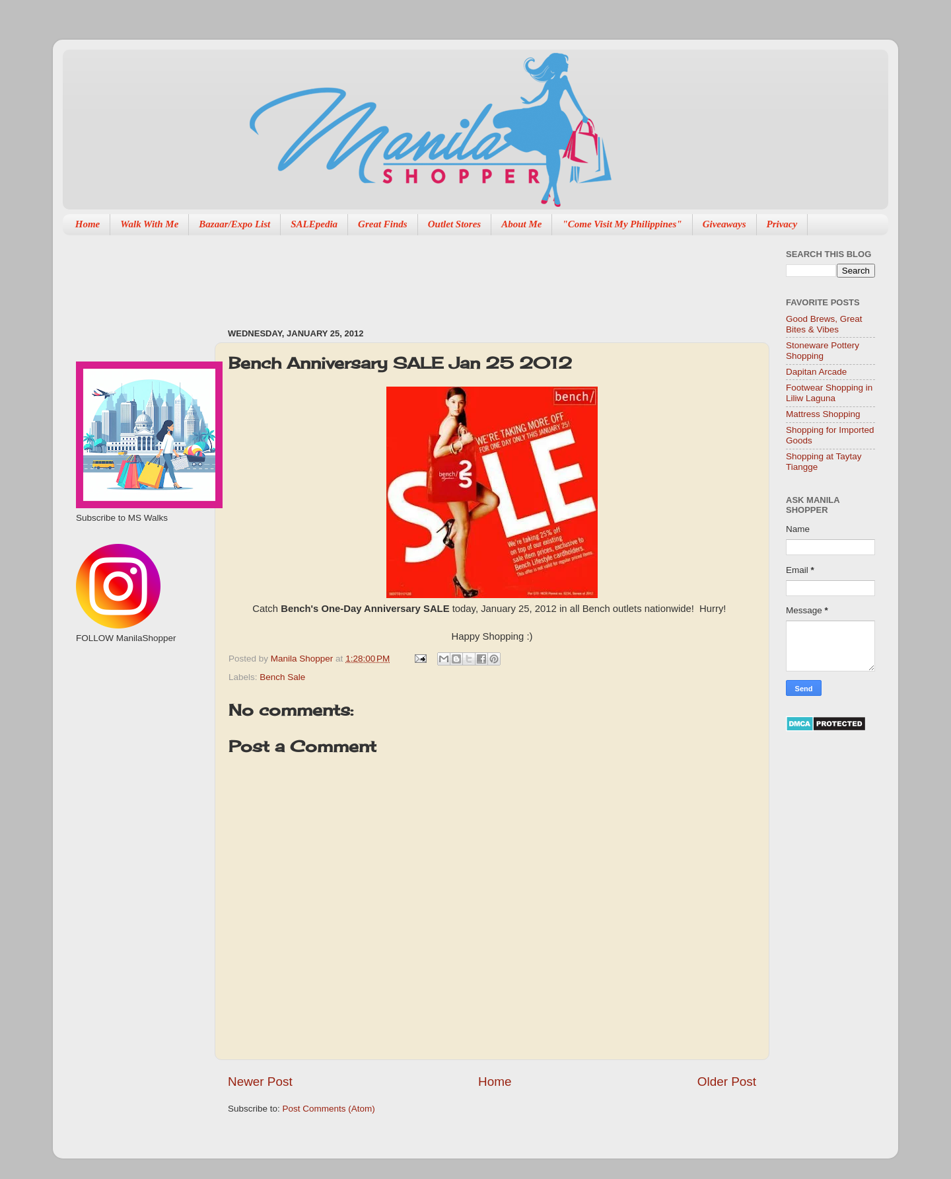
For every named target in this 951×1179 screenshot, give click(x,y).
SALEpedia (314, 224)
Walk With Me (149, 224)
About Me (521, 224)
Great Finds (382, 224)
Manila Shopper (303, 659)
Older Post (726, 1081)
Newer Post (260, 1081)
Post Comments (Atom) (329, 1109)
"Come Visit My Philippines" (622, 224)
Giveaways (724, 224)
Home (87, 224)
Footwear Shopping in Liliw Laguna (829, 393)
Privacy (782, 224)
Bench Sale (282, 677)
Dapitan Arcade (816, 372)
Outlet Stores (454, 224)
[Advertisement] (468, 275)
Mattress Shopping (823, 414)
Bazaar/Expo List (234, 224)
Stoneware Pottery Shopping (822, 350)
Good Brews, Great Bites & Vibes (824, 324)
